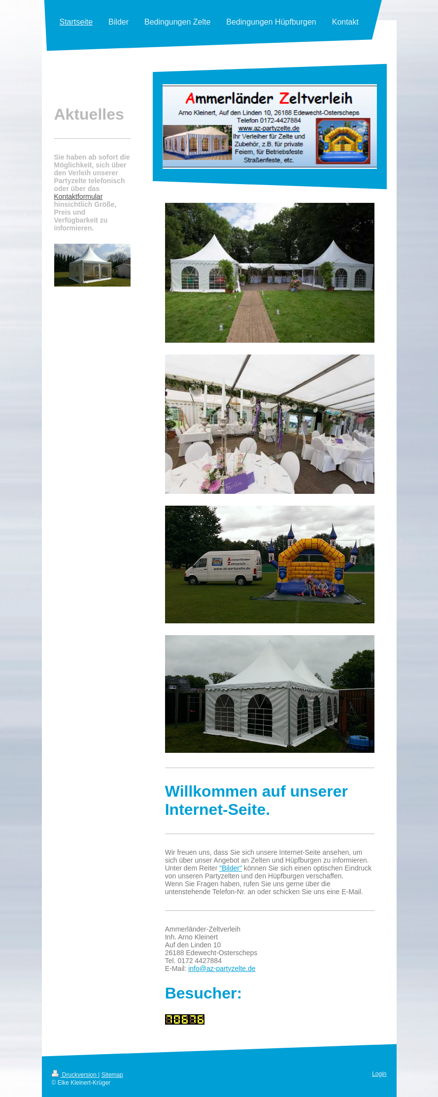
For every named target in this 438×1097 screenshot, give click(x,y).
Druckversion (75, 1074)
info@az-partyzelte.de (221, 968)
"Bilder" (230, 868)
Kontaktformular (78, 196)
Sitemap (112, 1074)
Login (379, 1073)
